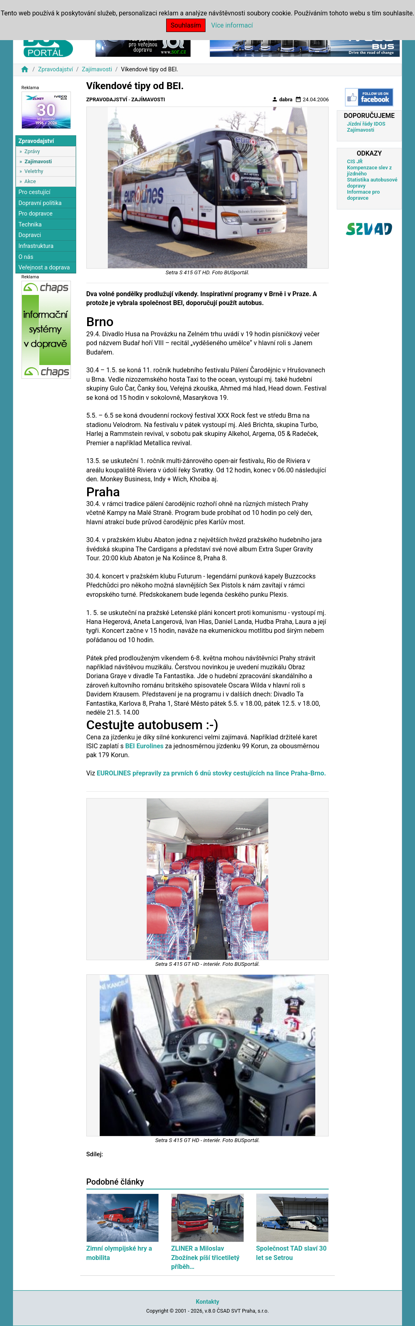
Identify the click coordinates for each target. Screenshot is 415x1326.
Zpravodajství (55, 69)
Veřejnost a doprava (44, 267)
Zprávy (32, 151)
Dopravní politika (40, 203)
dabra (282, 99)
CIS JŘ (354, 161)
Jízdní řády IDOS (366, 124)
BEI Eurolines (144, 746)
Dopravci (29, 235)
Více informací (232, 25)
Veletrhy (33, 171)
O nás (25, 257)
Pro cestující (34, 192)
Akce (30, 181)
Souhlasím (186, 25)
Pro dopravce (35, 213)
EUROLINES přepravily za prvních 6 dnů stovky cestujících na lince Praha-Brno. (211, 773)
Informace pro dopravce (363, 195)
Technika (30, 224)
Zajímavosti (97, 69)
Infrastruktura (35, 246)
